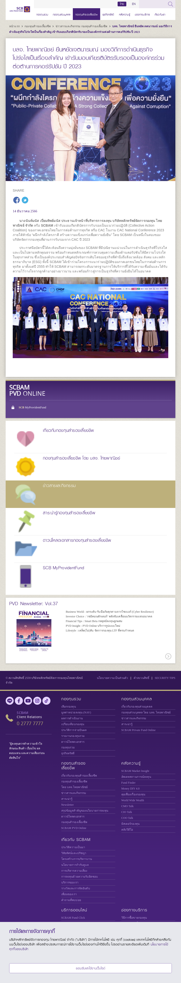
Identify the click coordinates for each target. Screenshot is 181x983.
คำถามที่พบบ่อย (71, 900)
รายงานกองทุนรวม (73, 736)
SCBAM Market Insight (135, 771)
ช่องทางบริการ (142, 14)
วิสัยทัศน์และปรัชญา (73, 853)
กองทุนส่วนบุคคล (61, 14)
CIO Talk (126, 812)
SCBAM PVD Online (73, 828)
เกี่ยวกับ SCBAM (75, 839)
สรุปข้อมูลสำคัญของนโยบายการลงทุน (84, 810)
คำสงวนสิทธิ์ (141, 678)
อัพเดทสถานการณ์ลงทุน (136, 776)
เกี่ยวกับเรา (160, 14)
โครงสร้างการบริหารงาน (76, 859)
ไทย (122, 4)
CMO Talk (127, 806)
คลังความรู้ (124, 14)
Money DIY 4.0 (130, 788)
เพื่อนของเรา (69, 894)
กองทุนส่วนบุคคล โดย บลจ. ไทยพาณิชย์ (146, 712)
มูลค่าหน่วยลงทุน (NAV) (76, 712)
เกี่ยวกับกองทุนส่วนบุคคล (136, 706)
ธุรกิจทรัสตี (108, 14)
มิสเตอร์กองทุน (130, 823)
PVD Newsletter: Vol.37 (33, 603)
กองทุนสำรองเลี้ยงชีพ (86, 14)
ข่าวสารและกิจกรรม (133, 718)
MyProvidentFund (32, 407)
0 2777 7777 (30, 723)
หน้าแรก (15, 26)
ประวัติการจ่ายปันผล (74, 730)
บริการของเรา (69, 882)
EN (134, 4)
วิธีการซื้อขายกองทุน (134, 917)
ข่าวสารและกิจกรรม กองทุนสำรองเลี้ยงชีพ (82, 26)
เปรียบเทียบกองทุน (72, 724)
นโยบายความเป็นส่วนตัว (112, 678)
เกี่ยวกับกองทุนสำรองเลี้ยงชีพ (79, 775)
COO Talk (127, 818)
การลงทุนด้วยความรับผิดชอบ (79, 876)
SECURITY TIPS (165, 678)
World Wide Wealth (132, 800)
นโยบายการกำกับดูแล (75, 865)
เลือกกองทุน (68, 706)
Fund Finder (128, 782)
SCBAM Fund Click (73, 917)
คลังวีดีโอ (127, 829)
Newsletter (67, 804)
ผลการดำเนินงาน (72, 718)
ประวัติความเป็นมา (73, 847)
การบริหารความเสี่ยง (74, 870)
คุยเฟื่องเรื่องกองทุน (133, 794)
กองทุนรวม (42, 14)
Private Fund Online (138, 730)
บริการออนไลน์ (74, 910)
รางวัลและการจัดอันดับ (75, 888)
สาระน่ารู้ (127, 724)
